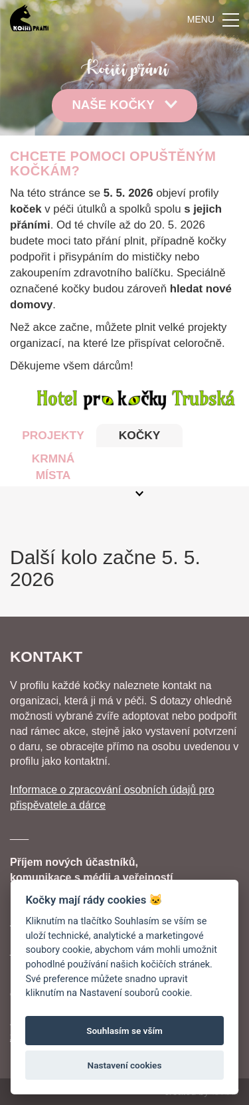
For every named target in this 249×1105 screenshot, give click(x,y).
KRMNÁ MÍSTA (53, 467)
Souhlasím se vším (124, 1030)
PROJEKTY (53, 435)
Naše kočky (124, 105)
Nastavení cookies (125, 1065)
